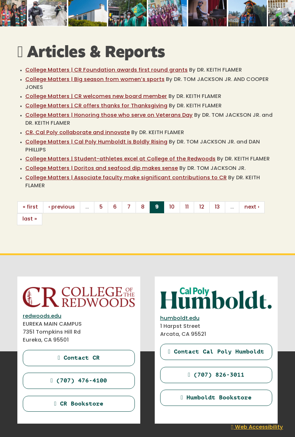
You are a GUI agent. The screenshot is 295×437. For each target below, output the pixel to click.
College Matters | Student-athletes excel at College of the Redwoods (120, 159)
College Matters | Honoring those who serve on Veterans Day (109, 115)
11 (187, 207)
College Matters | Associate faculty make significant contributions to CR (126, 178)
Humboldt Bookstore (216, 397)
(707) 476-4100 (79, 380)
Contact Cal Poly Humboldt (216, 351)
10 (172, 207)
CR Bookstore (78, 403)
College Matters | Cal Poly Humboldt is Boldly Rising (96, 142)
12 (201, 207)
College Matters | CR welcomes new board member (96, 96)
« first (30, 207)
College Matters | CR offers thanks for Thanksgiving (96, 106)
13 (217, 207)
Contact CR (79, 357)
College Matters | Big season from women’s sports (94, 79)
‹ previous (61, 207)
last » (29, 219)
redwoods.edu (42, 316)
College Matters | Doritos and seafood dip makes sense (101, 168)
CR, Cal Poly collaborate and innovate (77, 133)
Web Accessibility (257, 427)
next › (251, 207)
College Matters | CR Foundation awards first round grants (106, 70)
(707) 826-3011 (216, 374)
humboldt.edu (180, 318)
